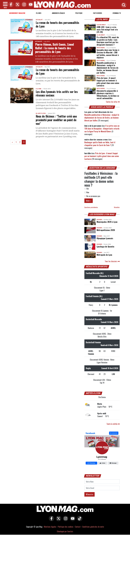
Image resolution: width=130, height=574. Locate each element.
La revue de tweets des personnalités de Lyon (57, 24)
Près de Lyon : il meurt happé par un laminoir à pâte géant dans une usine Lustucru (108, 81)
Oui (86, 188)
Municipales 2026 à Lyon (107, 221)
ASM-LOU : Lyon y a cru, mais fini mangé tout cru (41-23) (107, 29)
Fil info (38, 13)
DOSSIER (99, 219)
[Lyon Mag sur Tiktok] (79, 520)
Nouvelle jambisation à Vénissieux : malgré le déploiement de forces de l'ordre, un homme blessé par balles (107, 67)
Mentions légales (50, 526)
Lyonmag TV (117, 13)
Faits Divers (97, 13)
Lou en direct (101, 25)
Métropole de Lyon (104, 254)
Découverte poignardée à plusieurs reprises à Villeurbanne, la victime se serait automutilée (108, 94)
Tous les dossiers (112, 261)
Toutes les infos (113, 101)
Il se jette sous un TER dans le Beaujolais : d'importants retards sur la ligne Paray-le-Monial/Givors (101, 128)
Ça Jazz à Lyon (41, 113)
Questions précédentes (91, 207)
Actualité (39, 19)
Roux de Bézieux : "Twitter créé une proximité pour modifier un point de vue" (56, 120)
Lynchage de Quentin (105, 246)
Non (86, 192)
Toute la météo (113, 423)
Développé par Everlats (65, 531)
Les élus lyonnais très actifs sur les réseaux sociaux (57, 93)
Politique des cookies (65, 526)
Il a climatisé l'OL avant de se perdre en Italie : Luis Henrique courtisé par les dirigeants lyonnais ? (108, 41)
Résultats (117, 207)
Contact (78, 526)
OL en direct (101, 35)
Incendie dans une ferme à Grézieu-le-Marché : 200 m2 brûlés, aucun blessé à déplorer (108, 53)
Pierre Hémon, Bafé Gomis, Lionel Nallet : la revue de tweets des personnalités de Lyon (54, 48)
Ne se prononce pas (92, 196)
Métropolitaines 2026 (106, 230)
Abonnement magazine (17, 13)
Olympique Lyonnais (105, 238)
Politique (78, 13)
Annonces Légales (58, 13)
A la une (38, 89)
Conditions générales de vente (93, 526)
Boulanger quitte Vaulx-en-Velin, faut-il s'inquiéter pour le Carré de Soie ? (99, 144)
